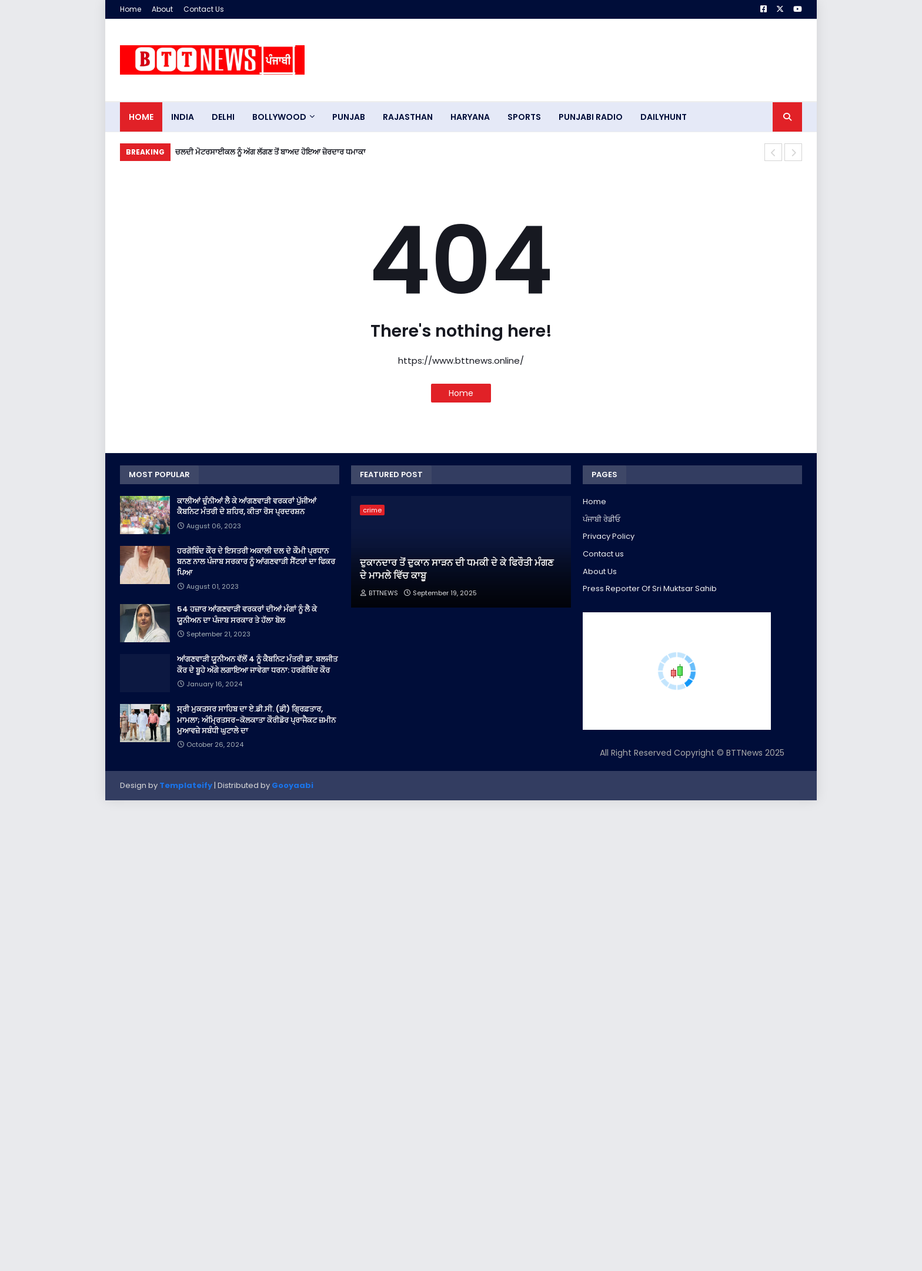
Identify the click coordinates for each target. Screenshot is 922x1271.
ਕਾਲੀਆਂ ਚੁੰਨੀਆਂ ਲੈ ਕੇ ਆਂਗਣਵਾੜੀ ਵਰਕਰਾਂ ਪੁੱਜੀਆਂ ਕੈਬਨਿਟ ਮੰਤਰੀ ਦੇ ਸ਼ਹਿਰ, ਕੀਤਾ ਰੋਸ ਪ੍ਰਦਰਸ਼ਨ (246, 506)
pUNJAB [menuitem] (348, 117)
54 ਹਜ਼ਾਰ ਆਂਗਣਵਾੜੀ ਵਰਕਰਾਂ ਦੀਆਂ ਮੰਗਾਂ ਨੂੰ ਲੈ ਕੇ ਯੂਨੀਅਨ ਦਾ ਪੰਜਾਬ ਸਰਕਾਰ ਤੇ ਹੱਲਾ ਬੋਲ (247, 614)
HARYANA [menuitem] (470, 117)
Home (130, 9)
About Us (600, 571)
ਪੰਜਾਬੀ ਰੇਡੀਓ (601, 519)
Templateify (185, 785)
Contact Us (203, 9)
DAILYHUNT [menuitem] (663, 117)
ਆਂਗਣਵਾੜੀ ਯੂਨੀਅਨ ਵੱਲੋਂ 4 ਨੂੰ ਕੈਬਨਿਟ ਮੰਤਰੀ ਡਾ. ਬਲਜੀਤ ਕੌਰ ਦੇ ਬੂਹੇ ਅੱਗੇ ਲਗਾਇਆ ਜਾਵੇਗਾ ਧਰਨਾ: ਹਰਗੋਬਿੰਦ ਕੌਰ (257, 664)
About (162, 9)
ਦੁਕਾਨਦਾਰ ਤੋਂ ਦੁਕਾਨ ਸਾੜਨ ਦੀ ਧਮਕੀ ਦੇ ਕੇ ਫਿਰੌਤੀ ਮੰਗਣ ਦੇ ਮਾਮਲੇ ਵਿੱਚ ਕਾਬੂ (456, 569)
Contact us (603, 553)
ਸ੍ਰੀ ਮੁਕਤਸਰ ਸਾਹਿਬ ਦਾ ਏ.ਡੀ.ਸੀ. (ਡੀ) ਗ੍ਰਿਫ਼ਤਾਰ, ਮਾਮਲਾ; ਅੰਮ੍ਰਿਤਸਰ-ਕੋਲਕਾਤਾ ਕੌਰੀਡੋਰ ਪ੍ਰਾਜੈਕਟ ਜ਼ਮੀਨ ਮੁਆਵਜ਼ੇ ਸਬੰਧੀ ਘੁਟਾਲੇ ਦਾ (256, 720)
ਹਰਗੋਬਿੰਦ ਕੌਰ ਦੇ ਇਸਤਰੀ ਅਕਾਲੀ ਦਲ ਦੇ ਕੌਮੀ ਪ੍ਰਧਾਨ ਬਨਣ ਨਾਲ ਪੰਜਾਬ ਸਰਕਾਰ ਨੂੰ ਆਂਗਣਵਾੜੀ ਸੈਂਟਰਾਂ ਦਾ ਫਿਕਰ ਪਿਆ (256, 562)
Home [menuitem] (141, 117)
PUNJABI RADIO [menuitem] (591, 117)
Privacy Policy (608, 536)
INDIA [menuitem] (182, 117)
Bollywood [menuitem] (279, 117)
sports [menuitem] (524, 117)
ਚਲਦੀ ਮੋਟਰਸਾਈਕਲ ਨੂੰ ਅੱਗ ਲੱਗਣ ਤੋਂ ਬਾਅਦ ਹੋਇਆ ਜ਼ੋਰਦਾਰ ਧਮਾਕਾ (270, 151)
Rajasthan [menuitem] (408, 117)
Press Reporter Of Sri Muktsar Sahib (650, 588)
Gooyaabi (292, 785)
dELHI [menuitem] (223, 117)
